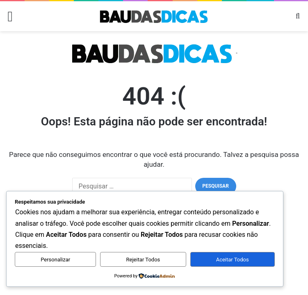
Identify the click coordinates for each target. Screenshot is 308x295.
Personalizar (55, 259)
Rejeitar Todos (143, 259)
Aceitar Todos (232, 259)
